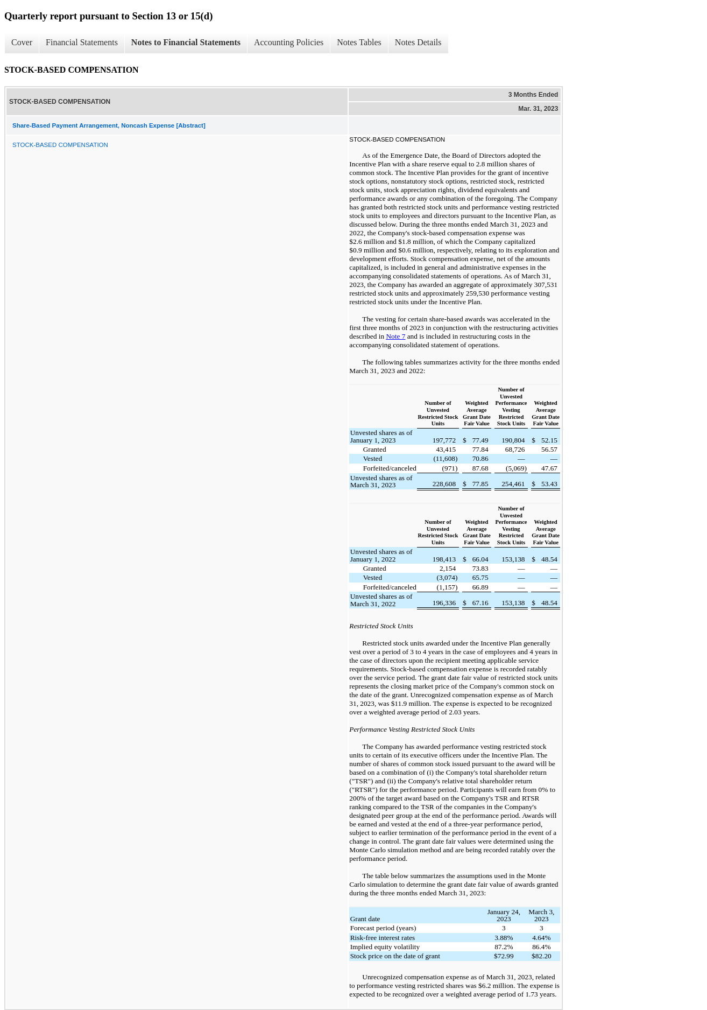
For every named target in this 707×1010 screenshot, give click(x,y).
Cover (21, 42)
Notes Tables (359, 42)
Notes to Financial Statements (186, 42)
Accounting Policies (288, 42)
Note (393, 336)
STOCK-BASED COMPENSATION (60, 145)
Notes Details (418, 42)
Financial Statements (82, 42)
